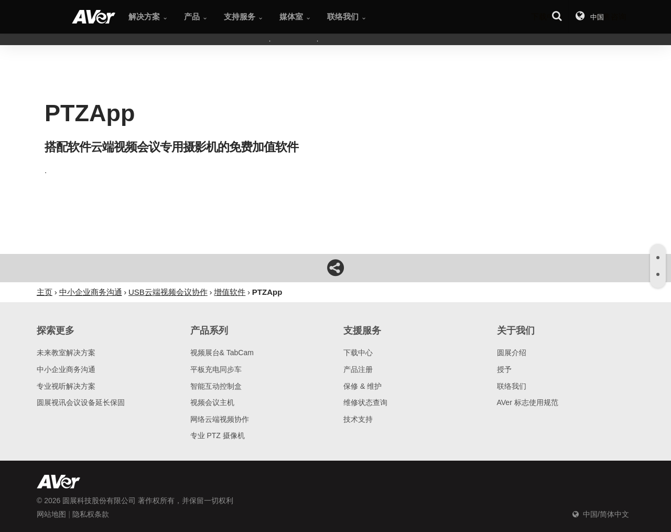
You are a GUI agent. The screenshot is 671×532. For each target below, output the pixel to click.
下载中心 (358, 352)
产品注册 (358, 369)
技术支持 (358, 419)
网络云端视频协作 (219, 419)
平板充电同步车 (216, 369)
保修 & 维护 (362, 386)
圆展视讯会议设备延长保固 (81, 402)
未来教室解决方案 (66, 352)
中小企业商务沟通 (66, 369)
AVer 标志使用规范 (527, 402)
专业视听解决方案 (66, 386)
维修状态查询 (365, 402)
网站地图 (51, 514)
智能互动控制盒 (216, 386)
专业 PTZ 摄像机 (217, 435)
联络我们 (511, 386)
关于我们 (516, 330)
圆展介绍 (511, 352)
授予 (504, 369)
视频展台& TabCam (222, 352)
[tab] (658, 257)
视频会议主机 (212, 402)
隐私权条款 (90, 514)
